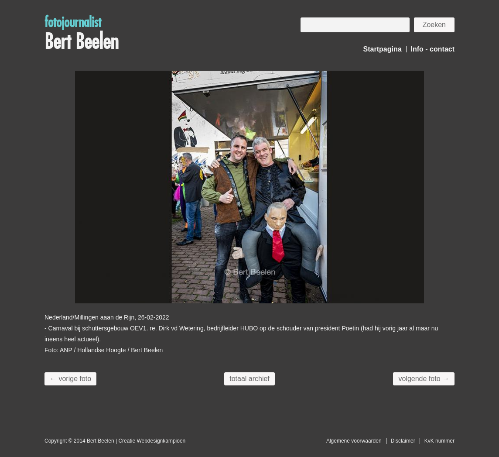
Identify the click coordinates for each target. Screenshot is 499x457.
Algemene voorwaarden (354, 441)
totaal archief (249, 378)
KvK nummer (439, 441)
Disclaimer (403, 441)
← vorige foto (70, 378)
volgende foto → (423, 378)
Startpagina (382, 49)
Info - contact (433, 49)
